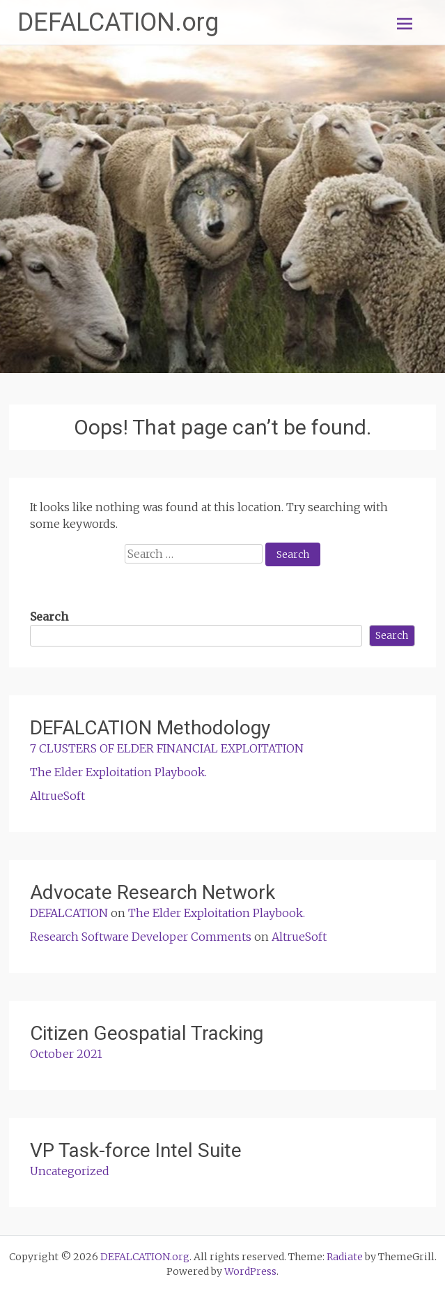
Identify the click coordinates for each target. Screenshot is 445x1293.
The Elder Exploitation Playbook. (118, 772)
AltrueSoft (57, 796)
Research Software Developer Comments (140, 937)
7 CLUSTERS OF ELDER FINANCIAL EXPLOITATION (167, 748)
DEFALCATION (69, 913)
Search (49, 616)
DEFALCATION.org (118, 22)
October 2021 (66, 1054)
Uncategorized (69, 1171)
